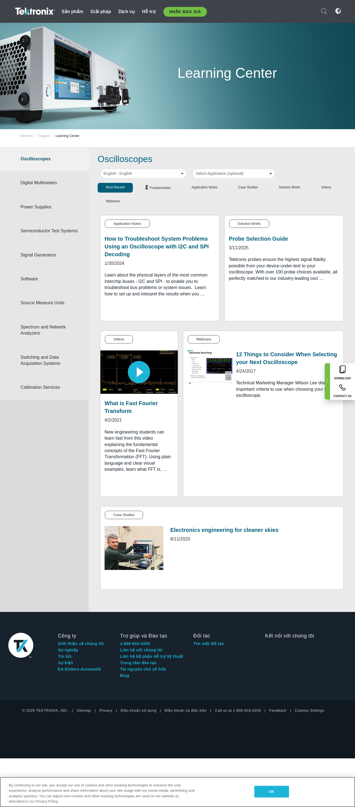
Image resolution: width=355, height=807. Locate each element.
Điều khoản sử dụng (138, 710)
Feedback (277, 710)
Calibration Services (46, 393)
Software (35, 285)
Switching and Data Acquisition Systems (46, 366)
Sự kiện (65, 663)
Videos (326, 187)
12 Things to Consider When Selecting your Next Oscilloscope (286, 358)
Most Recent (115, 187)
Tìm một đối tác (208, 643)
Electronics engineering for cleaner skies (224, 530)
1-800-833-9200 (135, 643)
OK (271, 791)
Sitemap (84, 710)
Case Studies (248, 187)
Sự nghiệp (68, 650)
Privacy (105, 710)
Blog (125, 675)
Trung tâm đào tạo (138, 663)
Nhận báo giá (185, 11)
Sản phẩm (72, 11)
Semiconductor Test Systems (46, 233)
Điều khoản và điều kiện (186, 710)
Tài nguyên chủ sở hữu (143, 669)
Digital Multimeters (45, 182)
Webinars (113, 201)
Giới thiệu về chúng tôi (81, 643)
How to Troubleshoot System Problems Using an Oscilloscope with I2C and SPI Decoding (157, 246)
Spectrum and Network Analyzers (49, 336)
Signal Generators (44, 261)
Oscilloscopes (42, 158)
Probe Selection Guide (258, 239)
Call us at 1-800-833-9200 (238, 710)
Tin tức (65, 656)
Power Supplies (42, 207)
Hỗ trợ (149, 11)
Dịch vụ (126, 11)
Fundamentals (160, 188)
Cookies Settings (309, 710)
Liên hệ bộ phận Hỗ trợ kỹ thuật (151, 656)
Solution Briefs (289, 187)
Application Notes (204, 187)
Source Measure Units (48, 309)
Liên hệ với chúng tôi (141, 650)
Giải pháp (100, 11)
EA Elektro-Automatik (79, 669)
